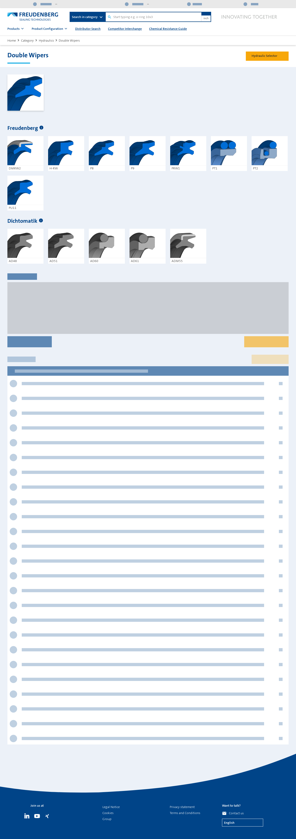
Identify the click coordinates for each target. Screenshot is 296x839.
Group (106, 819)
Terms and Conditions (185, 813)
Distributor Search (88, 29)
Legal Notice (111, 807)
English (229, 822)
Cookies (108, 813)
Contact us (236, 813)
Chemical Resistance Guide (168, 29)
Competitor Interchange (125, 29)
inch (206, 18)
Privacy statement (182, 807)
